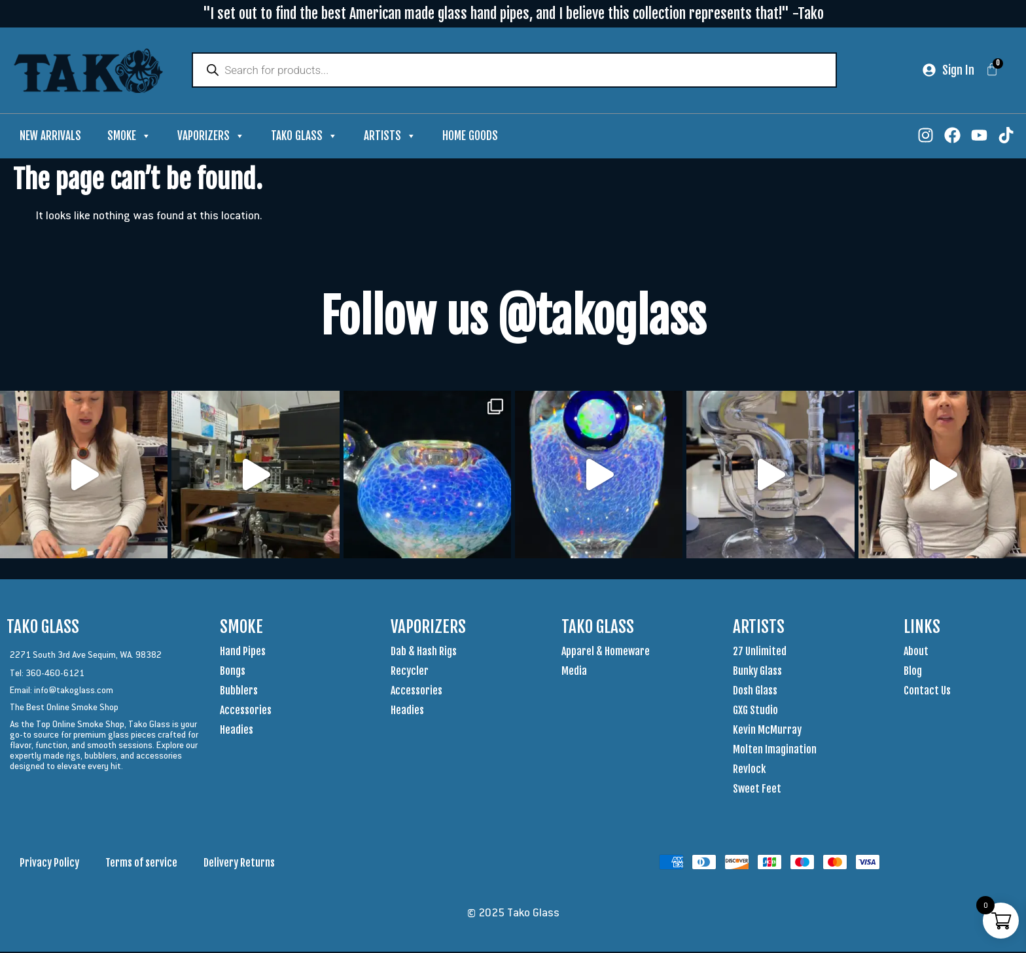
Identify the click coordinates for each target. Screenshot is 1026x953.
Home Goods (470, 137)
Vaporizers (211, 137)
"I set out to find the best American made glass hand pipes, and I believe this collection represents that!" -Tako (513, 13)
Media (574, 672)
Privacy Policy (49, 864)
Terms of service (141, 864)
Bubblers (239, 691)
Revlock (749, 770)
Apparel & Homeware (605, 652)
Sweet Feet (757, 790)
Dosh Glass (755, 691)
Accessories (246, 711)
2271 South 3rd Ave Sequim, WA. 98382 (86, 656)
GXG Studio (755, 711)
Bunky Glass (757, 672)
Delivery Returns (239, 864)
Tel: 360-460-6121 (47, 674)
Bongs (232, 672)
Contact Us (927, 691)
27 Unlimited (760, 652)
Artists (390, 137)
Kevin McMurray (767, 731)
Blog (913, 672)
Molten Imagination (775, 750)
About (916, 652)
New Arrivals (50, 137)
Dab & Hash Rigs (424, 652)
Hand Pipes (243, 652)
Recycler (410, 672)
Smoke (129, 137)
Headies (236, 731)
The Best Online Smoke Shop (64, 708)
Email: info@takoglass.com (61, 691)
